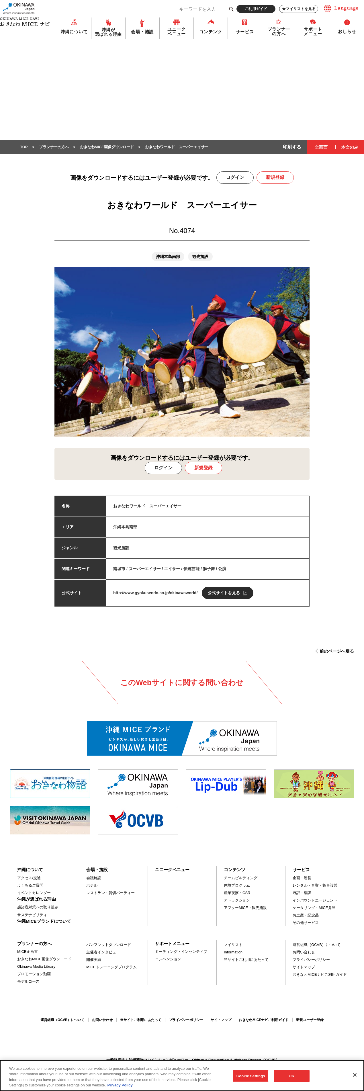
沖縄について (74, 32)
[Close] (355, 1078)
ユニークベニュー (176, 31)
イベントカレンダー (34, 893)
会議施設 (93, 878)
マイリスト (233, 945)
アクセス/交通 (29, 878)
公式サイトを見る (224, 593)
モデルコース (28, 981)
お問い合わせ (304, 952)
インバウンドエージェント (315, 900)
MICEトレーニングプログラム (111, 967)
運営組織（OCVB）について (316, 945)
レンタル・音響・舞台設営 (315, 885)
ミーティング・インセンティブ (181, 952)
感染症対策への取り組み (37, 907)
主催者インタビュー (103, 952)
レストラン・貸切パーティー (110, 893)
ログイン (235, 177)
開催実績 (93, 960)
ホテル (91, 885)
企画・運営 (302, 878)
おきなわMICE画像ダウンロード (44, 959)
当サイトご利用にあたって (246, 960)
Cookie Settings (250, 1079)
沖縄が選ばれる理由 (108, 32)
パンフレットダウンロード (108, 945)
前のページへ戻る (337, 651)
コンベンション (168, 959)
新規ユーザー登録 (310, 1020)
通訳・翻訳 (302, 893)
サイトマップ (304, 967)
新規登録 (275, 177)
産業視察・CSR (237, 893)
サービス (245, 32)
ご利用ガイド (256, 9)
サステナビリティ (32, 915)
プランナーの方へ (279, 31)
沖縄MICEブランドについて (44, 921)
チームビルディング (240, 878)
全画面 (321, 147)
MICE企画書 (27, 952)
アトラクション (237, 900)
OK (291, 1079)
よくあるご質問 (30, 885)
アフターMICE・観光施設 (245, 908)
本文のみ (349, 147)
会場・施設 (142, 32)
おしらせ (347, 31)
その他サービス (306, 923)
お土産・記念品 (306, 915)
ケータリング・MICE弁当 (314, 908)
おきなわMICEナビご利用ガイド (320, 975)
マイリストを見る (299, 9)
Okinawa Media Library (36, 967)
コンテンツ (210, 32)
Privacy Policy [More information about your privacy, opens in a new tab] (119, 1088)
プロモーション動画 (34, 974)
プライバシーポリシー (311, 960)
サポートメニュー (313, 31)
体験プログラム (237, 885)
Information (233, 952)
